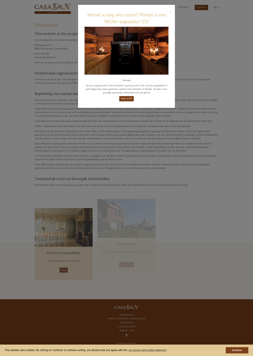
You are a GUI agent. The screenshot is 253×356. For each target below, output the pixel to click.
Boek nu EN (126, 98)
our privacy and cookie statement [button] (148, 350)
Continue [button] (237, 350)
